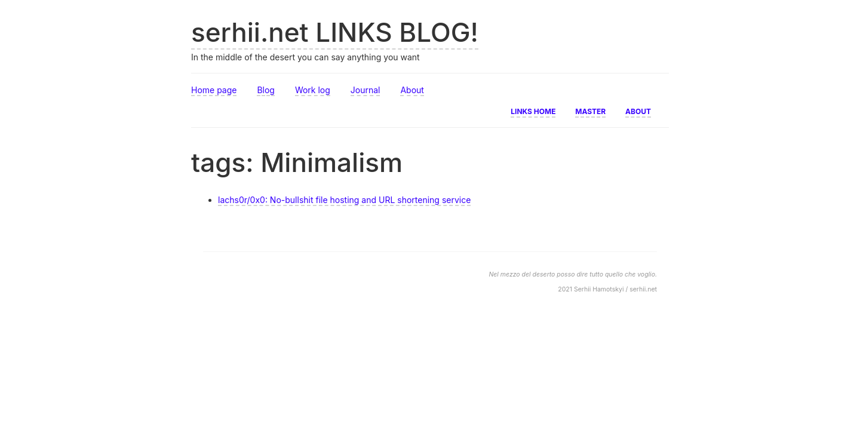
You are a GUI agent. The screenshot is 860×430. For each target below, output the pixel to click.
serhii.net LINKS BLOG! (334, 32)
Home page (213, 90)
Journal (365, 90)
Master (590, 110)
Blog (266, 90)
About (411, 90)
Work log (312, 90)
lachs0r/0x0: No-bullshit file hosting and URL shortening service (344, 200)
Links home (533, 110)
